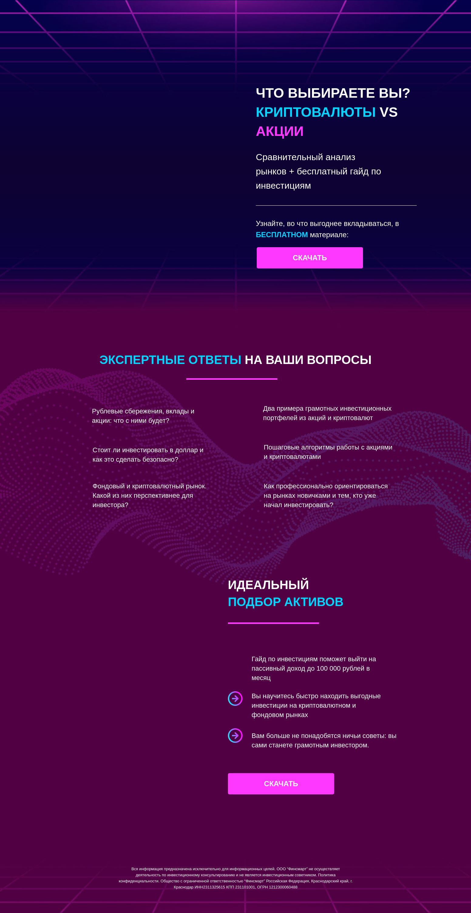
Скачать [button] (310, 258)
